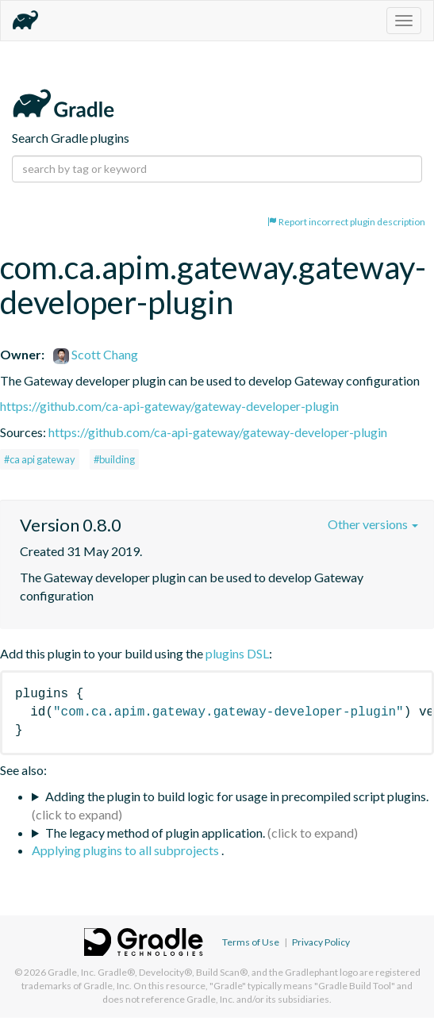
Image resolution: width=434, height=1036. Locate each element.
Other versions (373, 523)
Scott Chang (95, 354)
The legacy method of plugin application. (155, 832)
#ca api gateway (39, 459)
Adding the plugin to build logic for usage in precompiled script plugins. (236, 796)
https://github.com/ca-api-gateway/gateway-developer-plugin (169, 405)
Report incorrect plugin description (346, 222)
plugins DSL (237, 653)
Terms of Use (250, 942)
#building (114, 459)
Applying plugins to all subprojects (126, 850)
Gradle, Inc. (72, 972)
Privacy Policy (321, 942)
